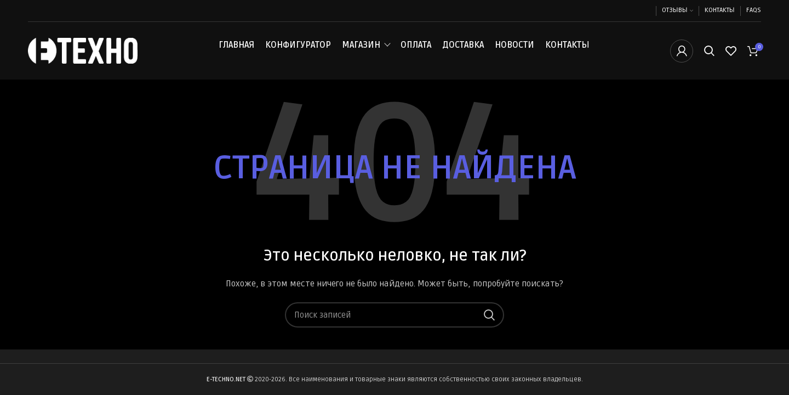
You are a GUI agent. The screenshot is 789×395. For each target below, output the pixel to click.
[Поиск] (709, 51)
